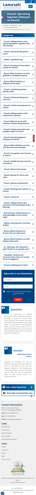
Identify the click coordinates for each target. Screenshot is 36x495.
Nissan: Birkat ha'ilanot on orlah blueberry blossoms (18, 240)
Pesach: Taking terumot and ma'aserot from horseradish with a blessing (18, 205)
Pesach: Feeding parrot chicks (18, 265)
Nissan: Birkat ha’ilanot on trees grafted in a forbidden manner (18, 74)
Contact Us (5, 450)
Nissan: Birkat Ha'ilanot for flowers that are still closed (18, 232)
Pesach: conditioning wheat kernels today (18, 90)
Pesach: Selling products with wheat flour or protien (18, 114)
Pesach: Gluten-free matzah (18, 169)
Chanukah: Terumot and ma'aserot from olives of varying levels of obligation (18, 257)
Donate (3, 447)
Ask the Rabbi (5, 436)
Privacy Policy (5, 459)
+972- (8, 413)
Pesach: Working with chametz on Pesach (18, 190)
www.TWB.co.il (18, 488)
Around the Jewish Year (11, 27)
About (3, 453)
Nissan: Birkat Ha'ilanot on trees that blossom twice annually (18, 146)
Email (7, 287)
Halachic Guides (6, 433)
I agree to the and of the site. (18, 292)
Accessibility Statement (9, 439)
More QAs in (19, 394)
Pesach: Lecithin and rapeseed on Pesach (18, 106)
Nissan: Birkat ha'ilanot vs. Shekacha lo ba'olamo (18, 82)
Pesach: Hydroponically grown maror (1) (18, 98)
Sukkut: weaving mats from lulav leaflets (18, 224)
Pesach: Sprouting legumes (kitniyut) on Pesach (18, 138)
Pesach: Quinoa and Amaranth (18, 183)
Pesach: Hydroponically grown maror (18, 52)
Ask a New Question (17, 387)
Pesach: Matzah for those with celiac (18, 176)
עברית (33, 2)
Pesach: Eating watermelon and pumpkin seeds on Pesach (18, 130)
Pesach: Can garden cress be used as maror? (18, 154)
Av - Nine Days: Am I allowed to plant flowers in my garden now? (18, 248)
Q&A (20, 25)
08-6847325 (14, 413)
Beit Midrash (13, 25)
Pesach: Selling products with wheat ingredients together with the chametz (18, 43)
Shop (28, 2)
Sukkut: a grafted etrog (18, 59)
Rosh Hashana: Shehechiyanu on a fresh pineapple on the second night (18, 215)
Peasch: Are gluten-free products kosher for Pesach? (18, 66)
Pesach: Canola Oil (18, 197)
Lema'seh (5, 25)
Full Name (8, 280)
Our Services (5, 430)
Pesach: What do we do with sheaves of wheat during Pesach (18, 122)
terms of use (19, 291)
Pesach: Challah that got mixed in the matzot (18, 162)
